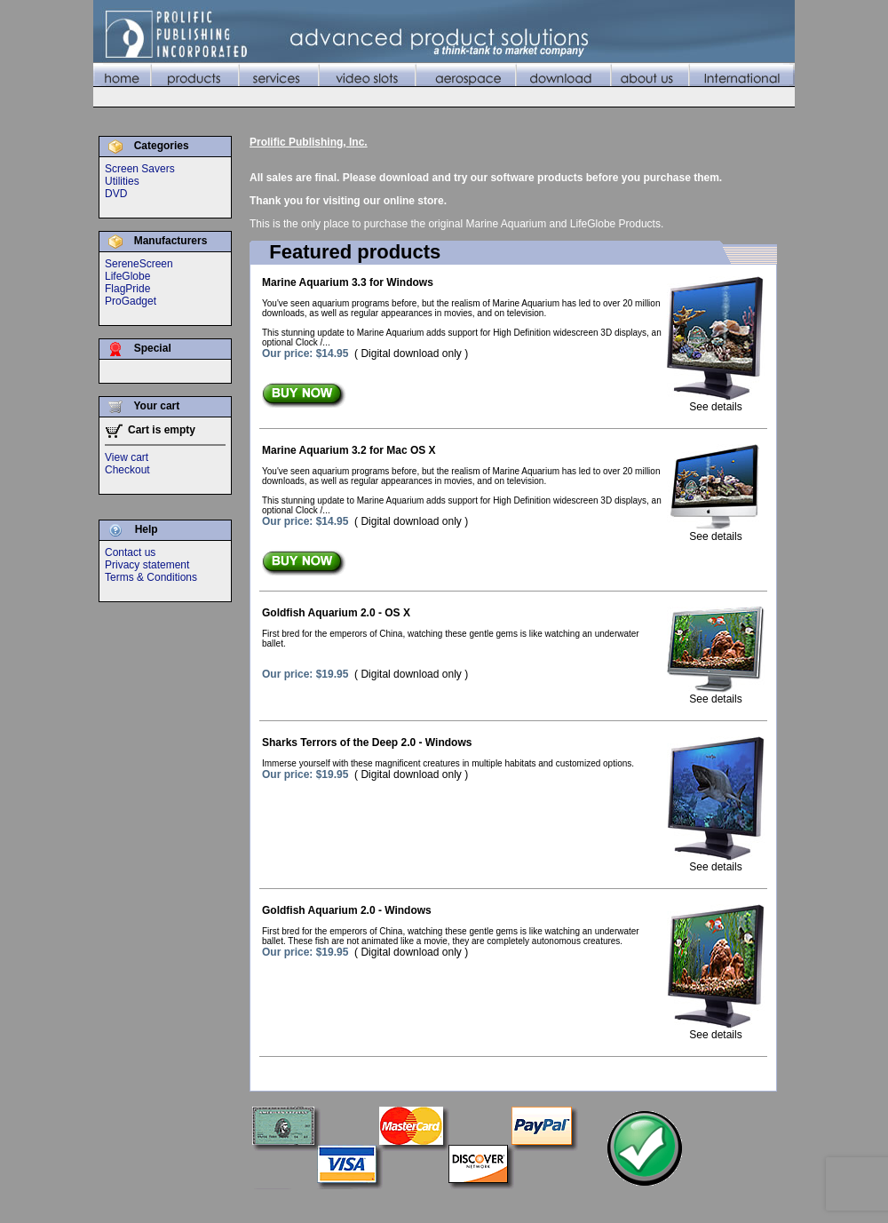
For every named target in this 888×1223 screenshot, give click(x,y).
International (762, 1204)
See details (716, 402)
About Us (699, 1204)
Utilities (122, 181)
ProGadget (130, 301)
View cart (126, 457)
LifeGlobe (127, 276)
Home (359, 1204)
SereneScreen (139, 264)
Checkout (127, 470)
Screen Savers (140, 169)
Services (460, 1204)
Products (406, 1204)
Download (642, 1204)
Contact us (130, 552)
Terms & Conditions (151, 577)
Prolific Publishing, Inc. (309, 142)
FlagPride (127, 288)
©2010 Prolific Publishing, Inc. (164, 1204)
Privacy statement (147, 565)
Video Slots (519, 1204)
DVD (116, 193)
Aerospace (582, 1204)
